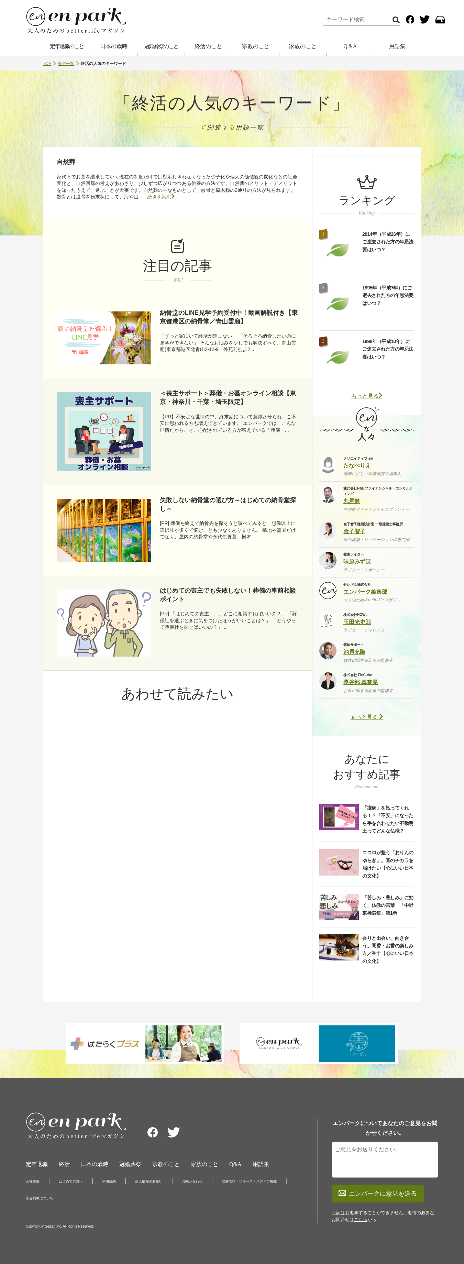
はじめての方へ (71, 1181)
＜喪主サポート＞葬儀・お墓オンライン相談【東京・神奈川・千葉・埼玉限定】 (228, 397)
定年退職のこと (67, 46)
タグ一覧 (66, 63)
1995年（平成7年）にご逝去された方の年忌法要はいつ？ (387, 295)
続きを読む (161, 196)
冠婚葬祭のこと (161, 46)
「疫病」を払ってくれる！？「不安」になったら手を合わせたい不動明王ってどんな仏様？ (387, 819)
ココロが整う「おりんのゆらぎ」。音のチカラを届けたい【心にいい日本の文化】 (387, 864)
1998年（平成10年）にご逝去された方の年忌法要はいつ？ (387, 349)
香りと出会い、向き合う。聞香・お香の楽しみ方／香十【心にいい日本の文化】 (387, 949)
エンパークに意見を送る (378, 1193)
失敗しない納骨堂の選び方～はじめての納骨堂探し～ (228, 504)
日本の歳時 (114, 46)
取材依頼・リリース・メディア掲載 (249, 1181)
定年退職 (37, 1164)
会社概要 (33, 1181)
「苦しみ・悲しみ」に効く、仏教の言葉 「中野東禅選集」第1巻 (387, 905)
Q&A (235, 1164)
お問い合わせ (192, 1181)
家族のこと (303, 46)
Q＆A (350, 46)
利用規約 (109, 1181)
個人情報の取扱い (149, 1181)
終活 (64, 1164)
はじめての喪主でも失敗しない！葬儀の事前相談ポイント (228, 595)
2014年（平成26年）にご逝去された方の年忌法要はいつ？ (387, 241)
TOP (47, 63)
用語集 (397, 46)
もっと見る (366, 396)
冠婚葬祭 (130, 1164)
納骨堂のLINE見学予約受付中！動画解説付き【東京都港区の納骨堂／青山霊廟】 (229, 317)
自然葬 (66, 161)
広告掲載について (39, 1198)
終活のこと (208, 46)
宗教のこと (255, 46)
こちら (360, 1219)
